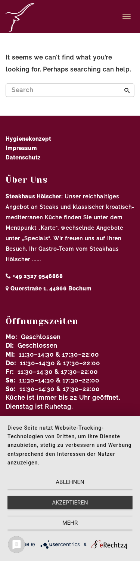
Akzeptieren (70, 502)
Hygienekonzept (28, 139)
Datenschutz (23, 158)
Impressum (21, 148)
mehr (70, 522)
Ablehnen (70, 482)
